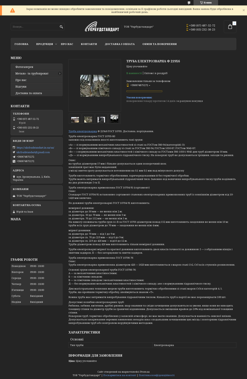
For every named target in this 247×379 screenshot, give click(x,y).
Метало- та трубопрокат (31, 73)
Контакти (89, 44)
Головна (21, 44)
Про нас (67, 44)
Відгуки (20, 86)
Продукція (44, 44)
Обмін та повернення (159, 44)
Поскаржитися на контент (119, 375)
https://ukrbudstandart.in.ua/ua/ (35, 147)
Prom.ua (145, 371)
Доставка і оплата (120, 44)
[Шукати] (61, 27)
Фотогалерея (24, 67)
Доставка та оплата (28, 93)
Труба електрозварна (83, 131)
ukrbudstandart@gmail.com (33, 152)
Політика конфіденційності (157, 375)
